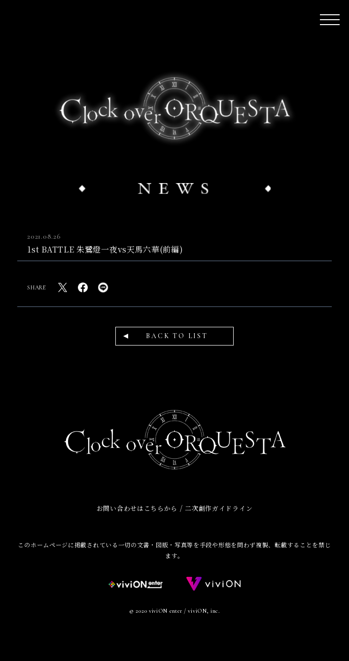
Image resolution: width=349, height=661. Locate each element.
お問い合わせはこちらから (137, 508)
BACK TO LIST (177, 336)
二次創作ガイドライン (218, 508)
